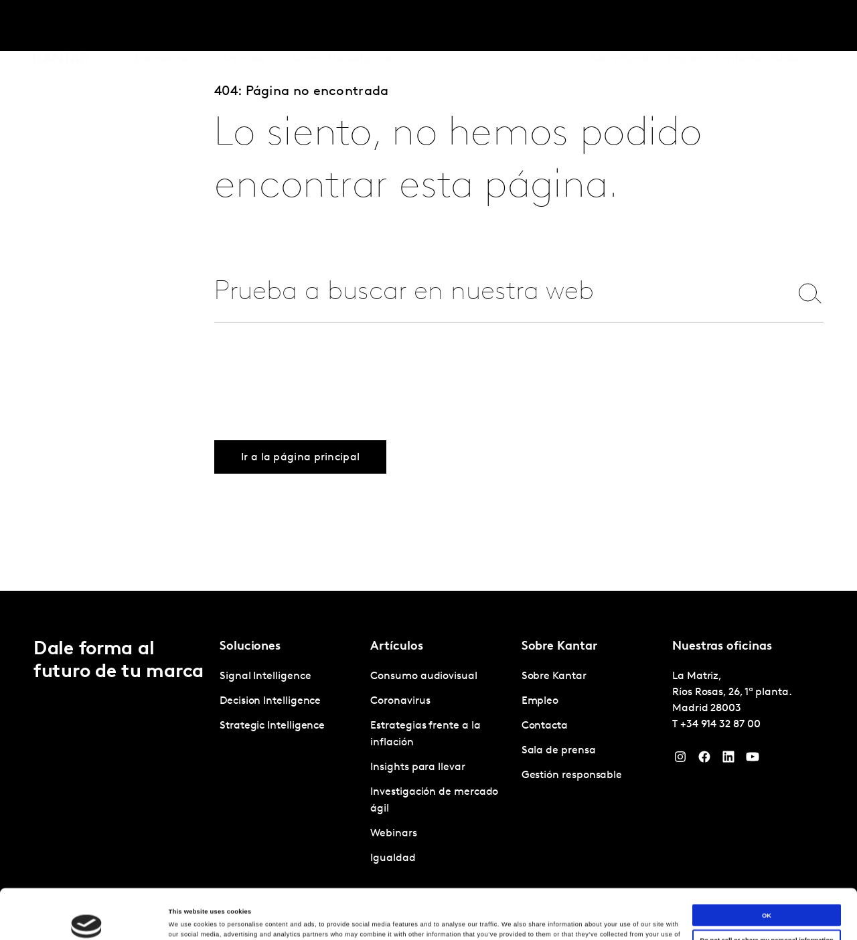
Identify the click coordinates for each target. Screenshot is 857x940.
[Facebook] (704, 760)
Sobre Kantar (623, 26)
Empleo (685, 26)
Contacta (738, 26)
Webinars (393, 833)
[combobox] (493, 292)
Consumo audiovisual (423, 676)
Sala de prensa (559, 750)
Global (788, 26)
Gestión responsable (572, 775)
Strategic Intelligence (272, 726)
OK (766, 865)
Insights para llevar (417, 767)
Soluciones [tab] (160, 26)
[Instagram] (680, 760)
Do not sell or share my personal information (766, 890)
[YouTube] (753, 760)
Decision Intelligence (270, 701)
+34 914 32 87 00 (720, 724)
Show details (188, 918)
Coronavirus (400, 701)
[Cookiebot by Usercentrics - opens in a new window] (86, 917)
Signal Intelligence (265, 676)
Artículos (242, 26)
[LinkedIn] (728, 760)
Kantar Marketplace (341, 26)
